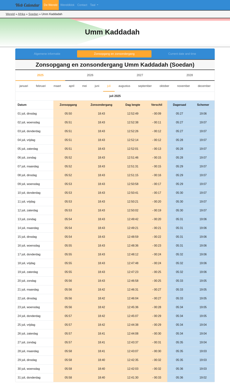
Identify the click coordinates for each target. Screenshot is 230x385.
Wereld (10, 14)
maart (59, 85)
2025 (40, 75)
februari (43, 85)
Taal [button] (93, 4)
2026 (90, 75)
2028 (190, 75)
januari (25, 85)
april (73, 85)
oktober (166, 85)
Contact (82, 4)
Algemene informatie (47, 53)
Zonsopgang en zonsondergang (114, 53)
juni (99, 85)
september (147, 85)
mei (86, 85)
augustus (126, 85)
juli (110, 85)
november (185, 85)
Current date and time (182, 53)
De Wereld (50, 4)
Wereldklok (67, 4)
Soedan (33, 14)
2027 (140, 75)
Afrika (21, 14)
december (206, 85)
